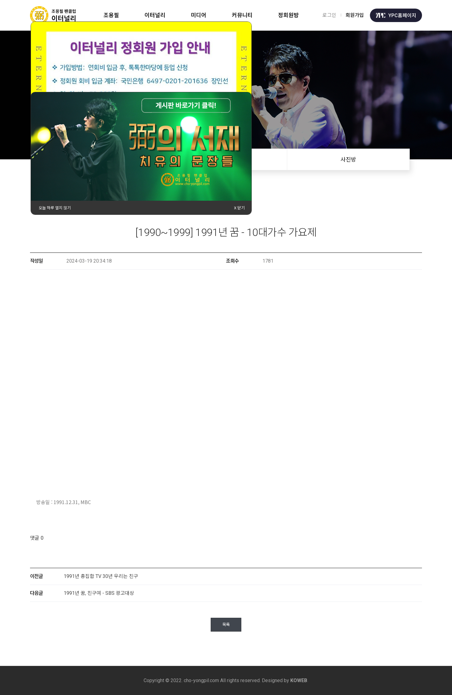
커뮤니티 (243, 15)
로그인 (329, 15)
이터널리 (155, 15)
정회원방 (289, 15)
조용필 (111, 15)
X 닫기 (239, 208)
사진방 (348, 159)
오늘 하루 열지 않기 (55, 208)
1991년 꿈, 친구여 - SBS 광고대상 (99, 593)
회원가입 (354, 15)
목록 (226, 625)
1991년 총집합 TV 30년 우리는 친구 (101, 576)
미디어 (199, 15)
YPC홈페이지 (396, 15)
